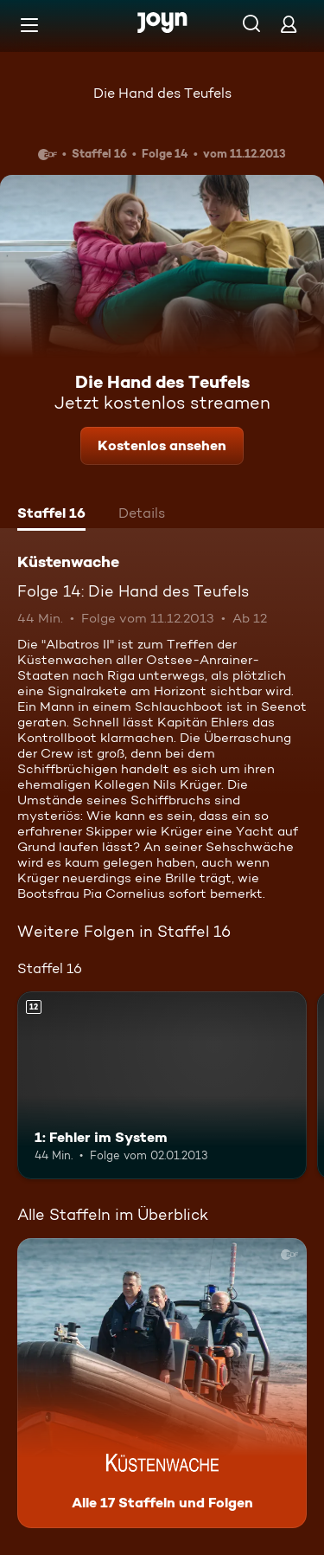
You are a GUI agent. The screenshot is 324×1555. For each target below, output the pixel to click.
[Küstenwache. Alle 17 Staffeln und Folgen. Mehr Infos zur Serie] (162, 1383)
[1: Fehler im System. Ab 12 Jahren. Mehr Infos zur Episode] (162, 1085)
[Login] (288, 24)
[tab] (51, 515)
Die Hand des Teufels (162, 93)
